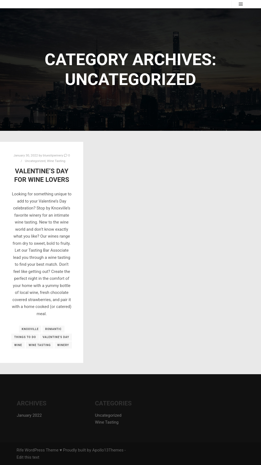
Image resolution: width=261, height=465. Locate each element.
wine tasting (40, 345)
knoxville (30, 329)
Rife (20, 450)
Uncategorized (35, 161)
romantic (53, 329)
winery (63, 345)
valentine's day (55, 337)
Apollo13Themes (107, 450)
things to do (25, 337)
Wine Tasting (56, 161)
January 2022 (29, 415)
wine (18, 345)
